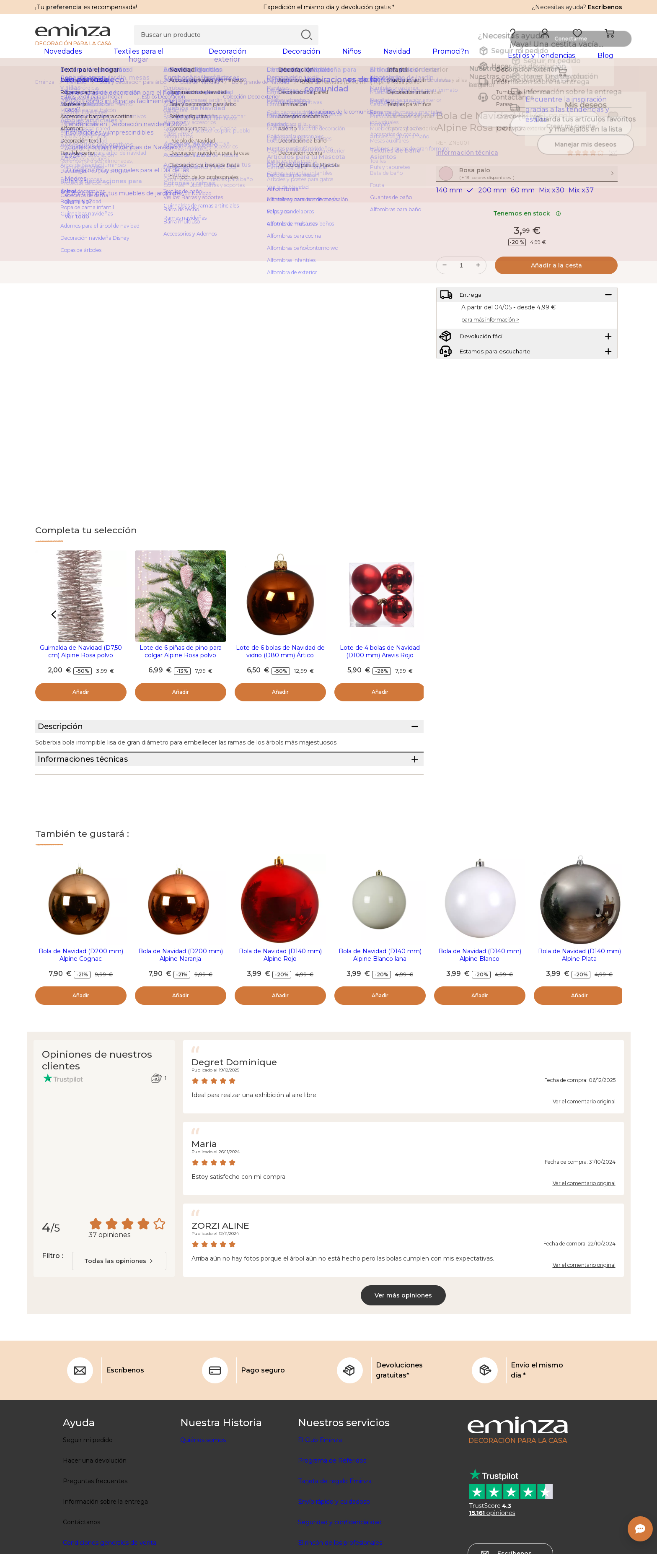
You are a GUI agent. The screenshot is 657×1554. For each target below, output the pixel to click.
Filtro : (52, 1293)
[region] (328, 88)
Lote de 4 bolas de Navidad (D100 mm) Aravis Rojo (380, 656)
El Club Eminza (320, 1477)
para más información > (490, 351)
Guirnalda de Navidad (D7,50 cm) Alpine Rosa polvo (81, 656)
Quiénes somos (203, 1477)
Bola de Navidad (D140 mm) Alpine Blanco (479, 991)
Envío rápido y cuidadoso (334, 1538)
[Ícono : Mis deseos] (613, 121)
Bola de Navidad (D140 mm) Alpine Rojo (280, 991)
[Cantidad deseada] (461, 289)
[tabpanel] (256, 59)
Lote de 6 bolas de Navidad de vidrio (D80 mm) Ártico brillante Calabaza (280, 660)
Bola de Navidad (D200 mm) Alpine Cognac (81, 991)
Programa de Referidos (332, 1497)
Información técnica (467, 158)
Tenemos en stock (527, 237)
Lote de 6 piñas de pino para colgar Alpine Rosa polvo (181, 656)
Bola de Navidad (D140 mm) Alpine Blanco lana (380, 991)
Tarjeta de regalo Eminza (335, 1518)
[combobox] (119, 1297)
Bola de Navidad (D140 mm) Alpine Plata (579, 991)
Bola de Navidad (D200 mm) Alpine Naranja (180, 991)
